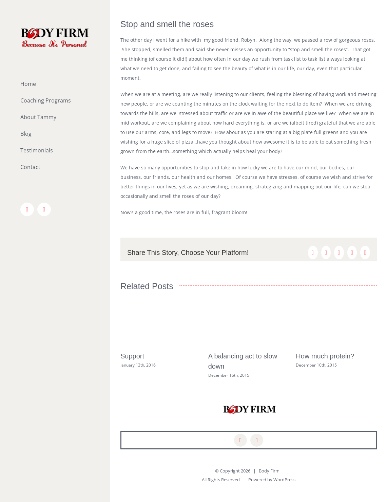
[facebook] (240, 440)
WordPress (284, 480)
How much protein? (325, 356)
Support (132, 356)
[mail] (256, 440)
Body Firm (269, 471)
